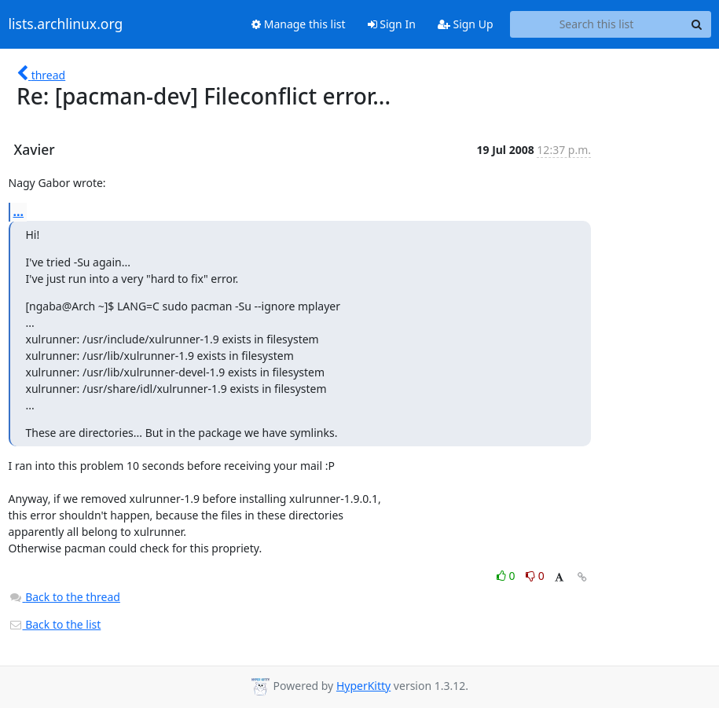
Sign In (392, 24)
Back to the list (55, 624)
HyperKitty (363, 685)
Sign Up (465, 24)
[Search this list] (597, 24)
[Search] (697, 24)
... (18, 211)
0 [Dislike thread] (535, 575)
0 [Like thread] (507, 575)
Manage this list (298, 24)
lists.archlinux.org (66, 24)
